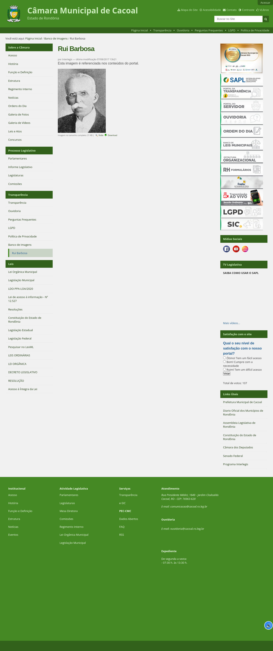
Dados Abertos (128, 519)
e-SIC (122, 503)
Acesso (12, 495)
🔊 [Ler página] (269, 625)
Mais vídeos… (231, 323)
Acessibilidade (212, 10)
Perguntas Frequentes (209, 30)
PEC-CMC (125, 511)
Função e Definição (20, 511)
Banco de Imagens (56, 38)
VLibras (264, 10)
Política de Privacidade (255, 30)
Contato (232, 10)
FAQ (122, 527)
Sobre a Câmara (19, 47)
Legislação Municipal (73, 543)
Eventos (13, 535)
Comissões (66, 519)
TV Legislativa (232, 264)
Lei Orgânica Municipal (74, 535)
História (13, 503)
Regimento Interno (71, 527)
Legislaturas (67, 503)
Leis (10, 264)
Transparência (162, 30)
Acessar (265, 2)
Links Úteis (230, 394)
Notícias (13, 527)
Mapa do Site (189, 10)
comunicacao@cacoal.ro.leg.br (188, 506)
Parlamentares (69, 495)
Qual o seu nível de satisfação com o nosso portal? (242, 348)
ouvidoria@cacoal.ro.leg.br (187, 529)
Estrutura (14, 519)
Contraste (248, 10)
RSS (121, 535)
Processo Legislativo (21, 150)
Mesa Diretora (69, 511)
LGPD (231, 30)
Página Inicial (139, 30)
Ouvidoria (183, 30)
